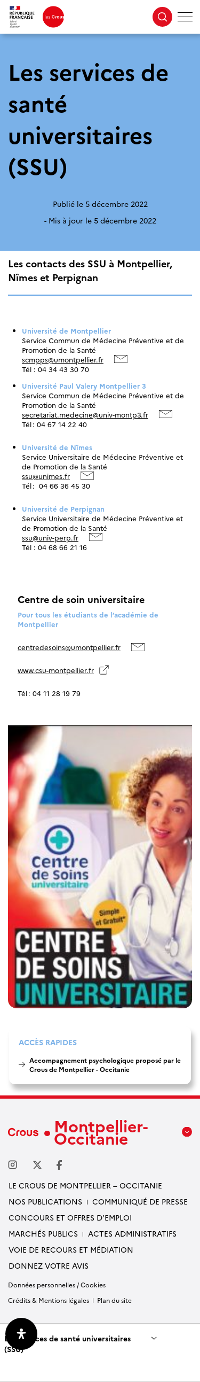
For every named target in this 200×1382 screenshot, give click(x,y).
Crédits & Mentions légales (48, 1299)
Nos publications (45, 1201)
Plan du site (114, 1299)
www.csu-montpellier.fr (56, 670)
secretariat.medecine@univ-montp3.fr (85, 414)
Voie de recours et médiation (71, 1249)
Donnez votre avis (49, 1265)
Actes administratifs (132, 1233)
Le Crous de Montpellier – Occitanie (85, 1185)
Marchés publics (43, 1233)
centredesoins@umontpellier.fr (69, 647)
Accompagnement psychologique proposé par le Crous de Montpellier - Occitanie (105, 1064)
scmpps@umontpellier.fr (62, 359)
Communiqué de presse (140, 1201)
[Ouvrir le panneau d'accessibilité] (21, 1334)
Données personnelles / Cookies (57, 1284)
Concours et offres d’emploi (70, 1217)
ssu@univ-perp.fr (50, 537)
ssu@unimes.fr (46, 476)
